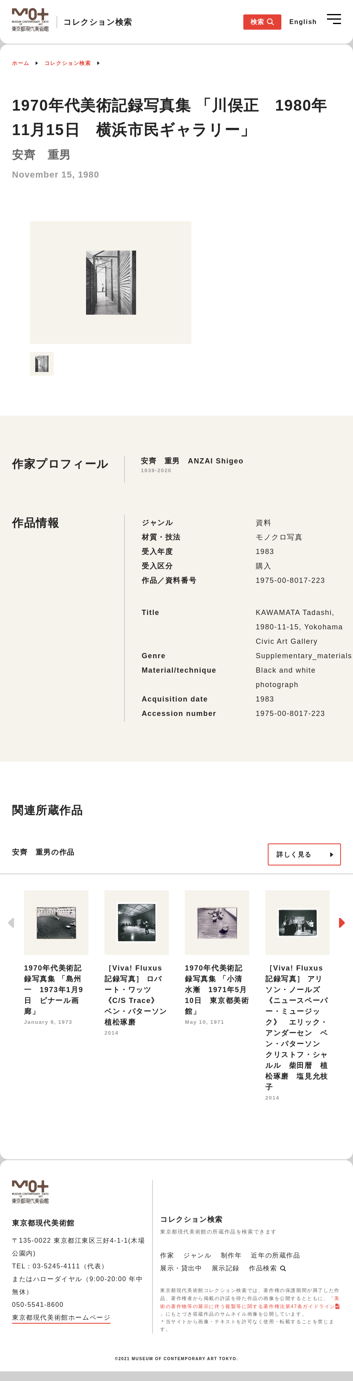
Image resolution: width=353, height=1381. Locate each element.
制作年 (231, 1255)
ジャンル (197, 1255)
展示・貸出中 (181, 1268)
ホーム (21, 63)
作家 (167, 1255)
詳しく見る (294, 854)
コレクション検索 (67, 63)
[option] (111, 282)
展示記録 (226, 1268)
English (303, 21)
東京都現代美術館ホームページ (61, 1317)
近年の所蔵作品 (275, 1255)
